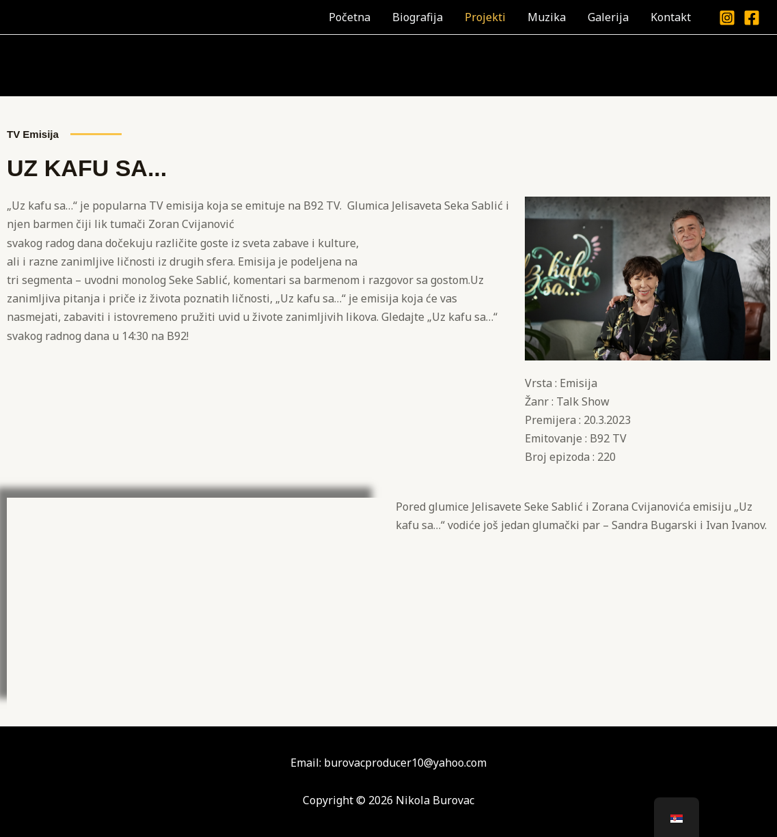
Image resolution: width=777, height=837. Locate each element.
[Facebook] (752, 18)
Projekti (485, 17)
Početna (349, 17)
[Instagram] (727, 18)
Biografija (417, 17)
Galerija (608, 17)
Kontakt (671, 17)
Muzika (547, 17)
